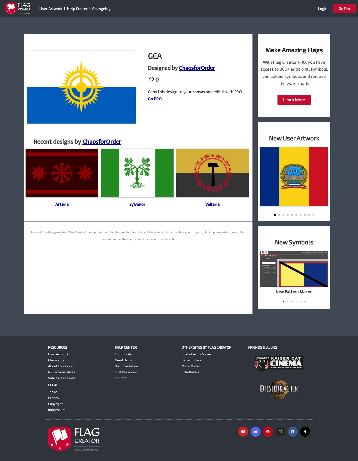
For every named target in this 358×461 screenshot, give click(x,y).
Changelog (101, 8)
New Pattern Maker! (294, 291)
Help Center (77, 8)
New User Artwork (294, 138)
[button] (275, 215)
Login (322, 8)
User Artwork (50, 8)
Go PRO (154, 99)
